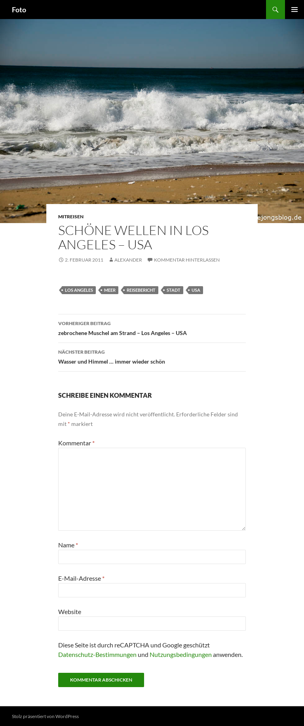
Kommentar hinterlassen (187, 260)
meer (110, 290)
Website (69, 611)
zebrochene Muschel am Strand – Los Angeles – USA (152, 327)
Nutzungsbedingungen (181, 654)
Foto (19, 9)
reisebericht (141, 290)
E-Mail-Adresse (81, 578)
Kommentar (76, 443)
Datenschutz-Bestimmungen (97, 654)
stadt (173, 290)
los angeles (79, 290)
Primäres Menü (294, 9)
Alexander (128, 260)
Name (68, 545)
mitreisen (71, 217)
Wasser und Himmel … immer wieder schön (152, 356)
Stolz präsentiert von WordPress (45, 716)
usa (196, 290)
